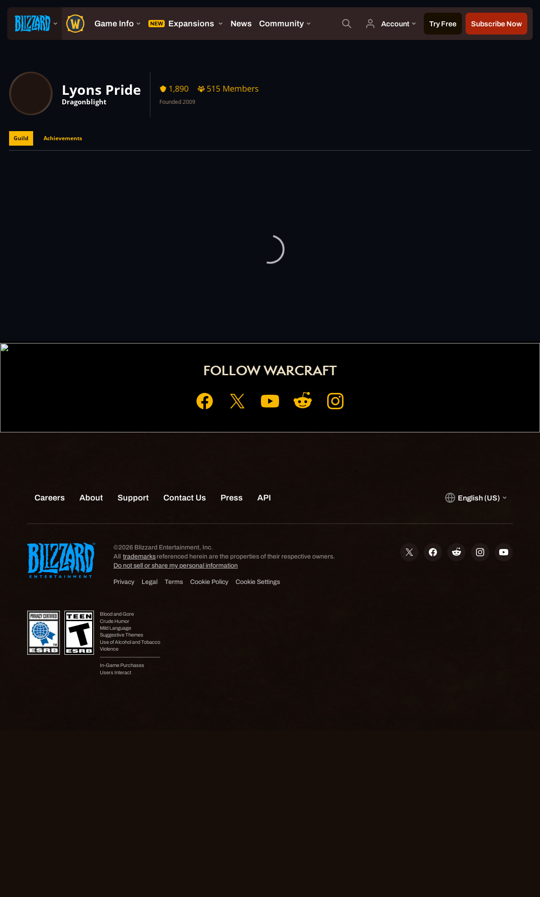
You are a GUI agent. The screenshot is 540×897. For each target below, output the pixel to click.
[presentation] (34, 23)
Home (215, 307)
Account (252, 307)
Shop (287, 307)
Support (322, 307)
